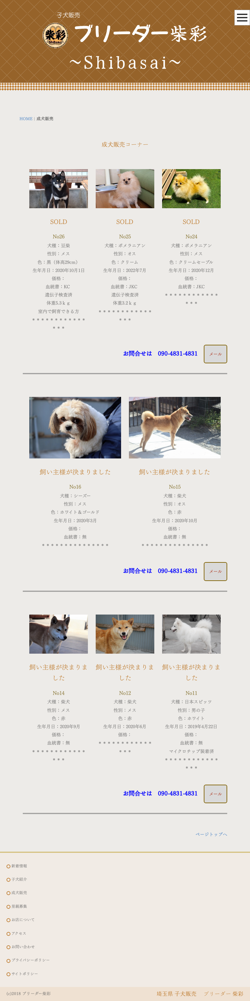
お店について (23, 919)
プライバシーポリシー (30, 960)
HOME (26, 119)
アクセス (18, 933)
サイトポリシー (24, 974)
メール (215, 354)
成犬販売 (19, 892)
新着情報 (19, 866)
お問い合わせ (23, 947)
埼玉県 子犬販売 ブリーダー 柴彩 (200, 994)
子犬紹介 (19, 879)
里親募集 (19, 906)
